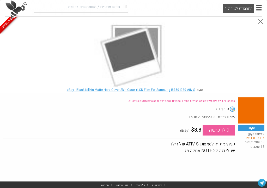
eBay (131, 89)
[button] (259, 7)
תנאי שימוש (122, 185)
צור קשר (105, 185)
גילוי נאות (157, 185)
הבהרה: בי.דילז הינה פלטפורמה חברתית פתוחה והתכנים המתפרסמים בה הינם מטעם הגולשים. (181, 101)
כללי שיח (140, 185)
